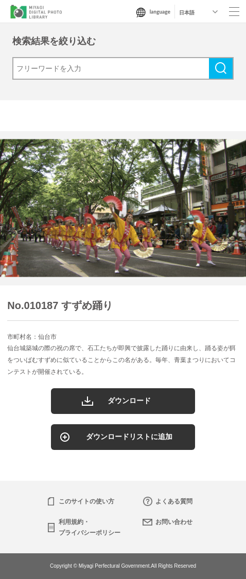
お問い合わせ (173, 522)
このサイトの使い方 (86, 501)
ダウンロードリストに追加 (129, 436)
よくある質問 (173, 501)
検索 (221, 68)
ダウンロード (129, 400)
